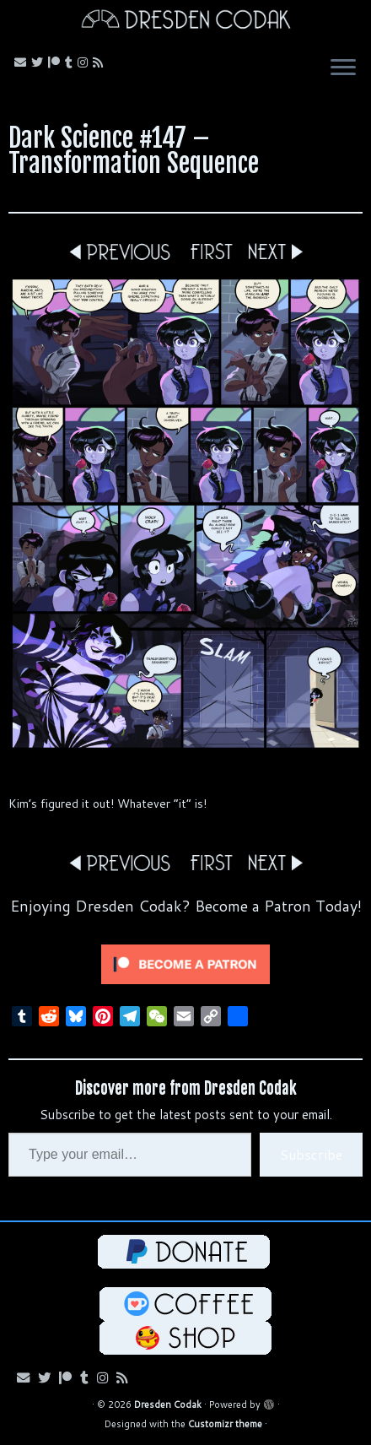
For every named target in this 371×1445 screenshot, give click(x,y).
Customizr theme (225, 1424)
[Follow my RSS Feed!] (100, 62)
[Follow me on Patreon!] (56, 62)
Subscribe (311, 1154)
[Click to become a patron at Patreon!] (185, 963)
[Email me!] (22, 62)
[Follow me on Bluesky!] (39, 62)
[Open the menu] (343, 69)
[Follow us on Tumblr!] (71, 62)
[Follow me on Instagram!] (85, 62)
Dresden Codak (168, 1404)
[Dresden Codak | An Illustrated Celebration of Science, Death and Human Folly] (185, 21)
